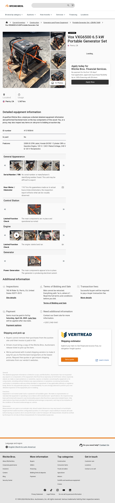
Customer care (89, 461)
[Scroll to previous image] (5, 165)
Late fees (32, 318)
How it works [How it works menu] (46, 15)
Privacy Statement (37, 494)
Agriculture (61, 473)
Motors (60, 476)
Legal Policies (51, 494)
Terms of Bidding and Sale (54, 303)
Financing (73, 15)
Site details (11, 297)
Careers (5, 473)
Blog (4, 476)
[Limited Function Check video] (63, 244)
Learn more (102, 360)
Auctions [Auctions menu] (31, 15)
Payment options (14, 325)
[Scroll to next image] (63, 165)
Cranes (60, 484)
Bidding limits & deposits (38, 473)
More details (86, 297)
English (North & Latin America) (22, 447)
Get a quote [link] (69, 359)
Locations (84, 15)
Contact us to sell (90, 469)
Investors (6, 469)
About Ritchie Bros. (9, 461)
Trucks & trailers (63, 469)
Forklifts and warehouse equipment (69, 480)
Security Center (7, 480)
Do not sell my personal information (70, 494)
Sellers (32, 465)
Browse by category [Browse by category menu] (14, 15)
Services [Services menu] (61, 15)
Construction (62, 461)
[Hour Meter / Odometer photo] (63, 187)
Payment (33, 476)
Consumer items (63, 465)
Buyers (32, 461)
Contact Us (104, 445)
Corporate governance (10, 465)
